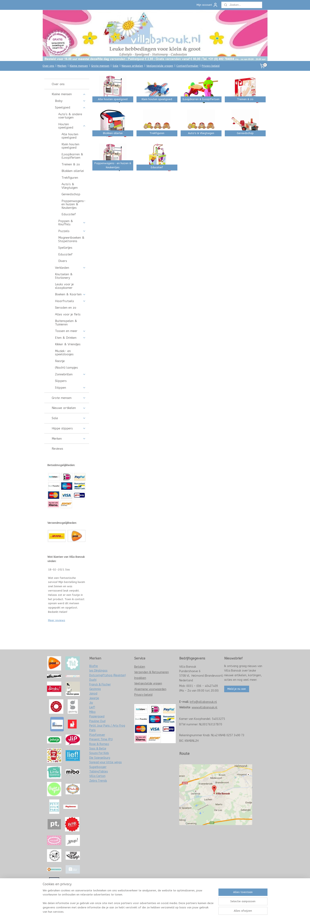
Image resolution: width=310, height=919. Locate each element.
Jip (91, 702)
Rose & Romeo (99, 744)
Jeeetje (94, 698)
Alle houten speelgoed (70, 136)
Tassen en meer (70, 331)
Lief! (92, 707)
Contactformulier (187, 65)
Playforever (97, 735)
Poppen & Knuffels (72, 222)
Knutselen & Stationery (64, 276)
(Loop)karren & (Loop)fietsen (72, 156)
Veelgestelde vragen (159, 65)
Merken (61, 65)
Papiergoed (96, 716)
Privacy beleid (210, 65)
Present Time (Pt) (101, 739)
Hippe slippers (69, 428)
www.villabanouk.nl (204, 707)
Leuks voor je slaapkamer (64, 286)
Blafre (93, 666)
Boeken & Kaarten (70, 294)
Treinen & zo (71, 164)
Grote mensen (100, 65)
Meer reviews (56, 620)
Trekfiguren (70, 178)
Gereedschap (71, 194)
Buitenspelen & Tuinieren (66, 322)
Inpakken (140, 678)
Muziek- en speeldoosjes (64, 352)
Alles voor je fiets (68, 314)
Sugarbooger (97, 767)
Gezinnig (95, 689)
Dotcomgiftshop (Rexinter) (107, 675)
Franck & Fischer (100, 684)
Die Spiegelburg (99, 758)
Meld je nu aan (236, 688)
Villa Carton (97, 776)
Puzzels (72, 231)
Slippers (61, 381)
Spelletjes (65, 248)
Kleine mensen (79, 65)
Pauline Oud (97, 721)
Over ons (48, 65)
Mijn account (207, 4)
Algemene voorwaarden (150, 689)
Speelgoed (70, 107)
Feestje (60, 361)
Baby (70, 101)
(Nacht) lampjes (66, 367)
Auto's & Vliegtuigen (70, 186)
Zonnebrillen (70, 374)
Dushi (92, 680)
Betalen (139, 666)
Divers (62, 261)
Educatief (69, 214)
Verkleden (70, 268)
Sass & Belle (97, 748)
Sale (115, 65)
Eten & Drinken (70, 338)
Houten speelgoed (72, 126)
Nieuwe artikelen (132, 65)
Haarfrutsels (70, 301)
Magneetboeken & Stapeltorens (71, 239)
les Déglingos (98, 670)
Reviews (57, 448)
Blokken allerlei (73, 171)
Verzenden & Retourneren (151, 672)
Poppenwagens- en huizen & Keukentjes (74, 204)
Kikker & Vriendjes (68, 344)
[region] (128, 904)
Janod (93, 693)
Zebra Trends (98, 780)
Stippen (70, 388)
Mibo (92, 712)
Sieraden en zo (65, 307)
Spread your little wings (105, 762)
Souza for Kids (99, 753)
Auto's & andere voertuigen (70, 116)
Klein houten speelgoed (70, 146)
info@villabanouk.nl (203, 702)
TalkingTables (98, 771)
